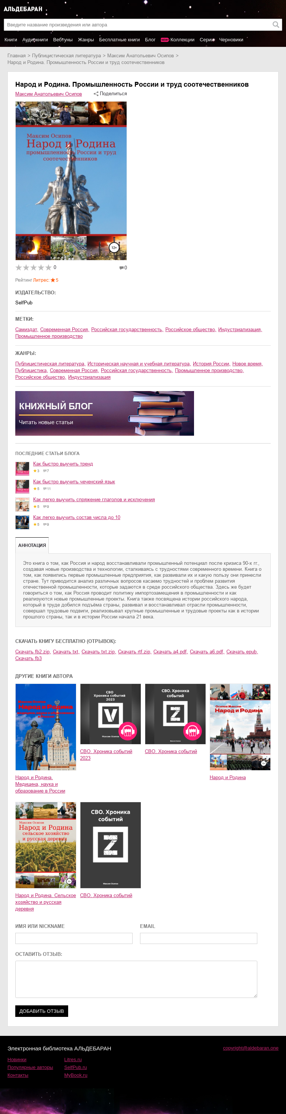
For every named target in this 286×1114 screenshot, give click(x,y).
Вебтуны (63, 39)
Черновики (231, 39)
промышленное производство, (209, 370)
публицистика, (31, 370)
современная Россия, (64, 329)
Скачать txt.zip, (99, 651)
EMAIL (147, 926)
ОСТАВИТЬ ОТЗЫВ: (38, 954)
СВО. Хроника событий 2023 (106, 755)
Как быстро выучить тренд (63, 464)
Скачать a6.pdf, (207, 651)
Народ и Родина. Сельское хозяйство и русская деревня (45, 902)
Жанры (86, 39)
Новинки (16, 1059)
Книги (10, 39)
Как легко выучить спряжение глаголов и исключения (94, 499)
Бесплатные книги (119, 39)
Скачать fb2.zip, (33, 651)
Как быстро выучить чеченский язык (74, 481)
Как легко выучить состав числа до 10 (76, 517)
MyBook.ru (76, 1075)
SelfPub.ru (75, 1067)
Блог (150, 39)
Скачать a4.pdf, (170, 651)
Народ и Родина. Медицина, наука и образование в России (40, 784)
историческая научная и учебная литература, (139, 363)
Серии (207, 39)
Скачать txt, (66, 651)
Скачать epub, (242, 651)
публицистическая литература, (50, 363)
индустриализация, (240, 329)
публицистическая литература (66, 55)
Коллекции (183, 39)
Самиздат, (26, 329)
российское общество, (190, 329)
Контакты (17, 1075)
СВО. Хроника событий (171, 751)
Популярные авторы (30, 1067)
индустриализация (89, 377)
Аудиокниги (35, 39)
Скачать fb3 (28, 658)
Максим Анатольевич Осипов (140, 55)
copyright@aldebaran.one (251, 1048)
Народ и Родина (228, 777)
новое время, (247, 363)
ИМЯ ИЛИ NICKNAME (40, 926)
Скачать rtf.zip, (135, 651)
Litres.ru (73, 1059)
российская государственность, (127, 329)
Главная (16, 55)
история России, (212, 363)
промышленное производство (49, 336)
